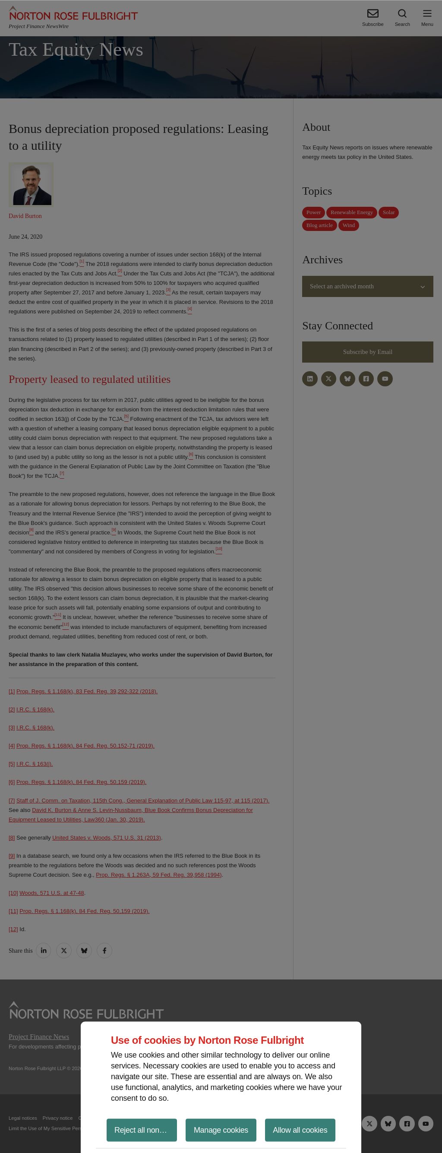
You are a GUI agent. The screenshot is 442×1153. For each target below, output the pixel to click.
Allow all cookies (300, 1129)
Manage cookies (221, 1129)
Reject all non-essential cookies (145, 1129)
